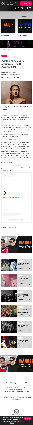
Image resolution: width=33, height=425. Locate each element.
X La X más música (22, 8)
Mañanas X (5, 35)
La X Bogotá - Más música (3, 3)
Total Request (23, 35)
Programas (24, 16)
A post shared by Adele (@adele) (16, 219)
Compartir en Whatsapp (18, 78)
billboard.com (11, 227)
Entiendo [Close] (27, 418)
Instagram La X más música (19, 8)
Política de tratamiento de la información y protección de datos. (16, 392)
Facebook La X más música (16, 8)
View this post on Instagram (11, 197)
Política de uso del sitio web (16, 389)
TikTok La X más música (25, 8)
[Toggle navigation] (30, 8)
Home (4, 49)
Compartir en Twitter (14, 78)
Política (12, 423)
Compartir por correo (22, 78)
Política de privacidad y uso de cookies (16, 388)
